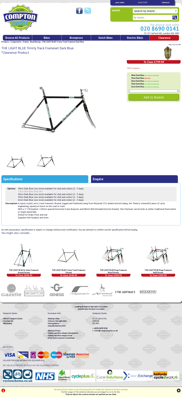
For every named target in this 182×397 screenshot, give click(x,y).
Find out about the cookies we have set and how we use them (91, 394)
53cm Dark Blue (141, 78)
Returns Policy (54, 330)
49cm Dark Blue (145, 75)
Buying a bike (53, 318)
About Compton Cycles (13, 318)
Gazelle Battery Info (57, 326)
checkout (165, 2)
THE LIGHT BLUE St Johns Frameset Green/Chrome (24, 271)
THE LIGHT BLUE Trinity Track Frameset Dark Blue (63, 42)
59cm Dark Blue (145, 84)
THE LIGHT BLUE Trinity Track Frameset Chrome (68, 271)
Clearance (164, 37)
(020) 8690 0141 (101, 328)
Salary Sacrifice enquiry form (60, 335)
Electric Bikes (135, 37)
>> (179, 44)
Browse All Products (17, 37)
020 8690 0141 (159, 28)
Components (16, 42)
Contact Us (8, 321)
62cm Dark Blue (145, 86)
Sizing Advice (53, 323)
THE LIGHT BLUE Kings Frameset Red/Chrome (158, 271)
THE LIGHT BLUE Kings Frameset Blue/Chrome (113, 271)
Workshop (8, 323)
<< (170, 44)
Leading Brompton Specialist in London (91, 306)
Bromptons (76, 37)
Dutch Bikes (106, 37)
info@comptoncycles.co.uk (106, 330)
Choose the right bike (57, 321)
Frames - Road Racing (31, 42)
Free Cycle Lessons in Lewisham (61, 338)
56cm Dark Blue (145, 81)
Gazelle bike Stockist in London (91, 309)
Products (5, 42)
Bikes (47, 37)
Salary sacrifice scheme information (63, 333)
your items (119, 2)
